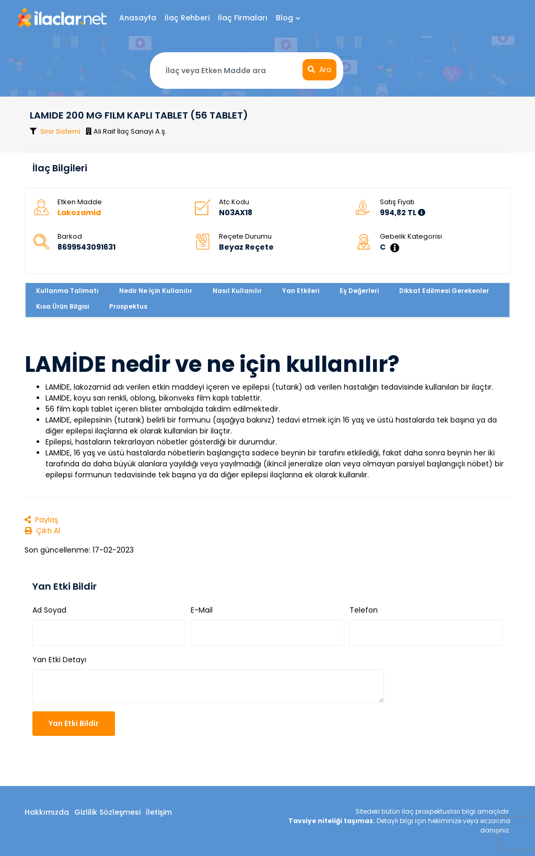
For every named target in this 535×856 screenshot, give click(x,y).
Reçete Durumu (245, 236)
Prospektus (128, 306)
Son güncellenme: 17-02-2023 (79, 550)
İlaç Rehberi (187, 18)
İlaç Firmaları (243, 18)
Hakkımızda (47, 812)
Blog (288, 18)
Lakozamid (79, 212)
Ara (319, 69)
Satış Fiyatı (397, 202)
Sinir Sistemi (60, 131)
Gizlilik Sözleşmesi (107, 812)
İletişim (159, 812)
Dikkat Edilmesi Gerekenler (444, 290)
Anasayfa (137, 18)
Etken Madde (79, 202)
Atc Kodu (234, 202)
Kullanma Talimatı (67, 290)
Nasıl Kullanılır (237, 290)
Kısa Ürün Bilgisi (62, 306)
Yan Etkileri (300, 290)
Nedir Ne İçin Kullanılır (155, 290)
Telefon (364, 610)
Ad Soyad (49, 610)
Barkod (69, 236)
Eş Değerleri (359, 290)
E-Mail (202, 610)
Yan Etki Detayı (59, 659)
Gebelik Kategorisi (411, 236)
